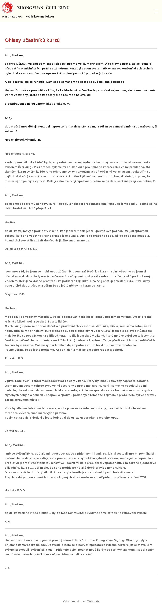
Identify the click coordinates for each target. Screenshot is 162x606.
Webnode (93, 601)
